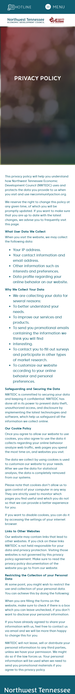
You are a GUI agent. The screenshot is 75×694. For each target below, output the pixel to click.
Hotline (23, 7)
